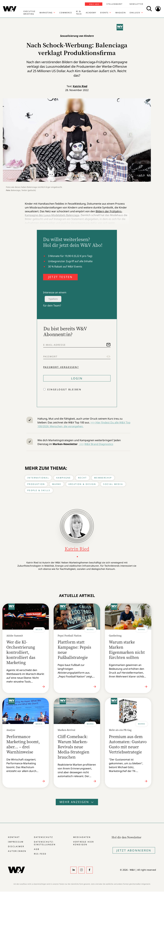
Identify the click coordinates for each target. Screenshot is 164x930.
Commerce (65, 12)
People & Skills (38, 490)
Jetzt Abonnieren (133, 850)
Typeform (53, 299)
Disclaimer (16, 846)
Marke (56, 484)
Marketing (46, 12)
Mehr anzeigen (77, 802)
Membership (103, 477)
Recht (82, 477)
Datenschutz (43, 837)
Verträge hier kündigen (83, 843)
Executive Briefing (29, 12)
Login (77, 378)
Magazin (120, 12)
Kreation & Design (82, 484)
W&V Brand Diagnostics (98, 444)
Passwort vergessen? (61, 367)
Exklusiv (135, 12)
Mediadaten (81, 837)
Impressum (16, 841)
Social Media (113, 484)
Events (104, 12)
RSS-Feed (40, 853)
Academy (91, 12)
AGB (36, 849)
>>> (81, 444)
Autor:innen (17, 851)
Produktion (36, 484)
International (38, 477)
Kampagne (63, 477)
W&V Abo (94, 4)
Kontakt (14, 837)
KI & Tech (79, 12)
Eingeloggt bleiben (64, 389)
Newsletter (136, 4)
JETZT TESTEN (60, 277)
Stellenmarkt (115, 4)
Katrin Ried (80, 86)
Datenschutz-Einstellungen (45, 843)
